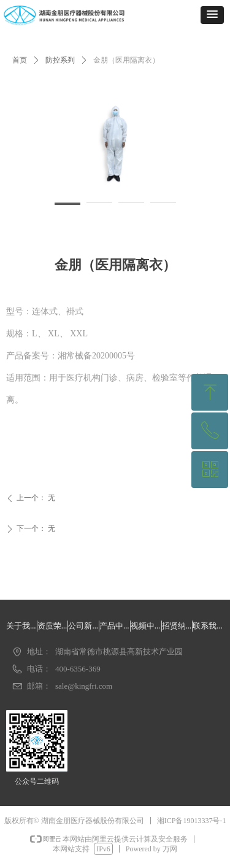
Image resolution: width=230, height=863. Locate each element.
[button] (212, 15)
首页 (19, 60)
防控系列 (60, 60)
